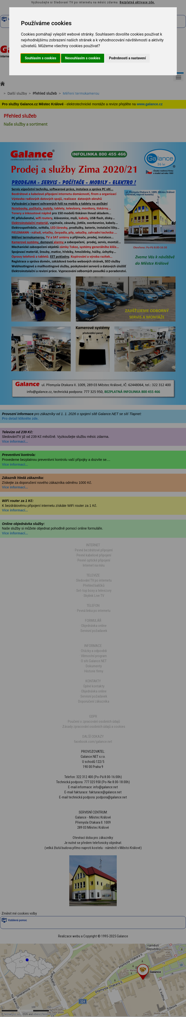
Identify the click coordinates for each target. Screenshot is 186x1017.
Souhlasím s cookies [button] (40, 58)
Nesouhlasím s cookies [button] (82, 58)
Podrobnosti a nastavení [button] (127, 58)
